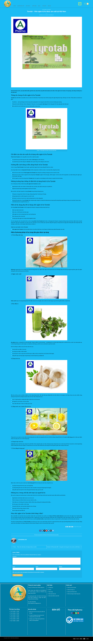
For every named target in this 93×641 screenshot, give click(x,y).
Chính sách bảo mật (52, 593)
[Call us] (76, 613)
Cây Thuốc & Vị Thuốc (46, 534)
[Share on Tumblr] (51, 531)
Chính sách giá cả (71, 589)
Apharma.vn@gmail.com (36, 603)
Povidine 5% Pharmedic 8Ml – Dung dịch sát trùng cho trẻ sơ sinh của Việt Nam (64, 546)
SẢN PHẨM (28, 5)
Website (60, 566)
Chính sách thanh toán (72, 591)
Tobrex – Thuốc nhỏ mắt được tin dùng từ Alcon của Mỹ (23, 546)
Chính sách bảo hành (71, 587)
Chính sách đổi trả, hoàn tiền (53, 595)
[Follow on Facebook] (72, 613)
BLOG (39, 5)
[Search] (79, 3)
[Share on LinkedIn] (49, 531)
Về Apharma (50, 587)
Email (37, 566)
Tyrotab (63, 90)
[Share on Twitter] (42, 531)
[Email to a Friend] (44, 531)
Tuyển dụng (50, 591)
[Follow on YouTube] (78, 613)
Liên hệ (49, 5)
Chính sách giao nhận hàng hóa (73, 593)
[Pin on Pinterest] (47, 531)
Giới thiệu (34, 5)
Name (14, 566)
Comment (15, 556)
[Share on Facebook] (40, 531)
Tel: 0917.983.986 (32, 601)
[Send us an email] (74, 613)
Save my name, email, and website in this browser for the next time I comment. (29, 572)
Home (14, 5)
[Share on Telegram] (53, 531)
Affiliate (44, 5)
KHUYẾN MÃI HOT (20, 5)
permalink (56, 534)
